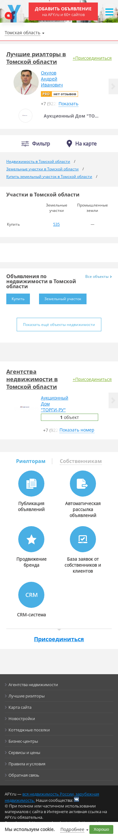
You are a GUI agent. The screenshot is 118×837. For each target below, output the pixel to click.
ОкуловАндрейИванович (52, 79)
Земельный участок (60, 297)
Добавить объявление (63, 11)
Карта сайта (19, 707)
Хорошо (101, 829)
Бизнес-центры (23, 741)
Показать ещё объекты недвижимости (59, 324)
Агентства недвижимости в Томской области (32, 379)
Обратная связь (23, 775)
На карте (86, 143)
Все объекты (98, 276)
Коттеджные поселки (29, 730)
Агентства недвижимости (33, 684)
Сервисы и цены (24, 752)
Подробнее (72, 829)
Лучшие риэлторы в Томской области (36, 57)
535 (56, 224)
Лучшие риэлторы (26, 696)
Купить (15, 297)
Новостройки (21, 718)
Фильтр (41, 143)
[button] (113, 86)
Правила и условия (26, 764)
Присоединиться (59, 639)
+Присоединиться (92, 58)
